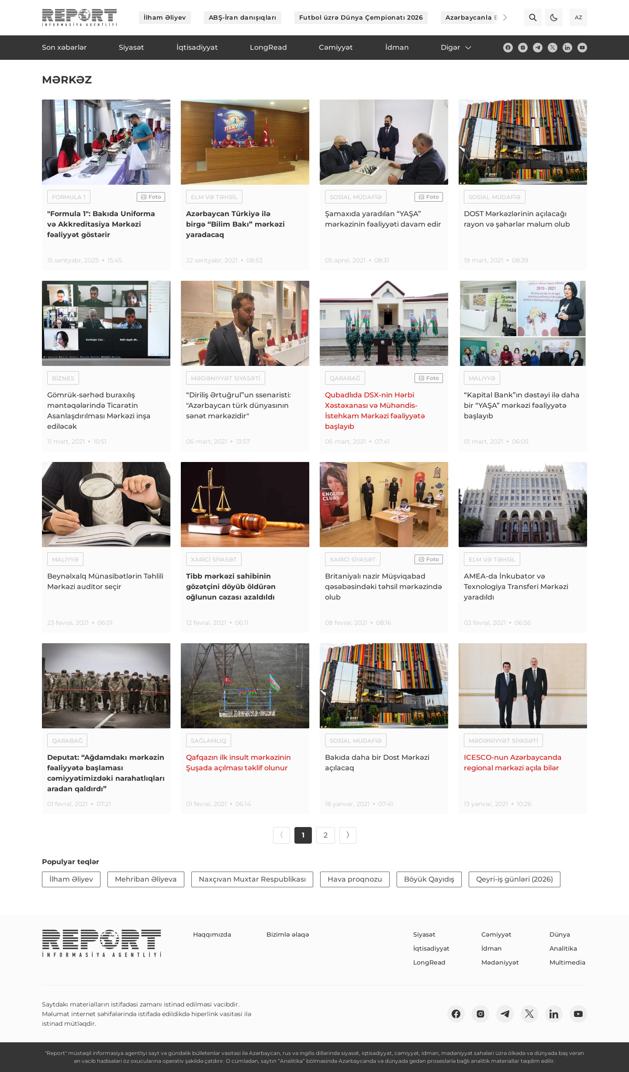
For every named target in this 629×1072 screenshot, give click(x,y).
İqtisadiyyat (431, 948)
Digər (457, 47)
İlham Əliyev (165, 17)
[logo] (79, 17)
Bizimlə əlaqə (287, 934)
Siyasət (424, 934)
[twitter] (552, 47)
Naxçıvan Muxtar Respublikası (252, 879)
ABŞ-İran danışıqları (242, 17)
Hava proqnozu (355, 879)
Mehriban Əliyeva (146, 879)
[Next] (499, 17)
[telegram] (538, 47)
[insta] (523, 47)
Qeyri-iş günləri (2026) (514, 879)
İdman (491, 948)
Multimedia (567, 962)
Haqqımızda (212, 934)
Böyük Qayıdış (429, 879)
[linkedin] (567, 47)
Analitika (563, 948)
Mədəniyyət (500, 962)
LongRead (429, 962)
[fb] (508, 47)
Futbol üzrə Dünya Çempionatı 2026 (361, 17)
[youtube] (582, 47)
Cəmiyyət (496, 934)
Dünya (560, 934)
